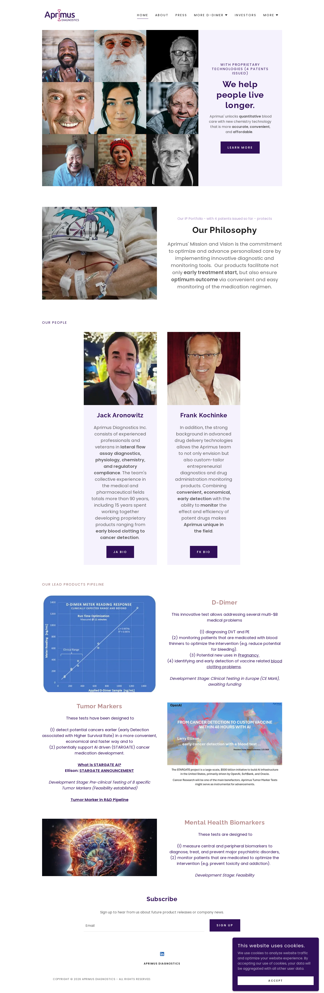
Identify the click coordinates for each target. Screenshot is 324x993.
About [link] (162, 15)
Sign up (225, 925)
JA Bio (120, 552)
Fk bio (203, 552)
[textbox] (144, 925)
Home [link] (142, 15)
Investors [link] (245, 15)
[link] (61, 14)
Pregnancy (249, 655)
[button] (211, 15)
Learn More (240, 147)
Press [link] (181, 15)
